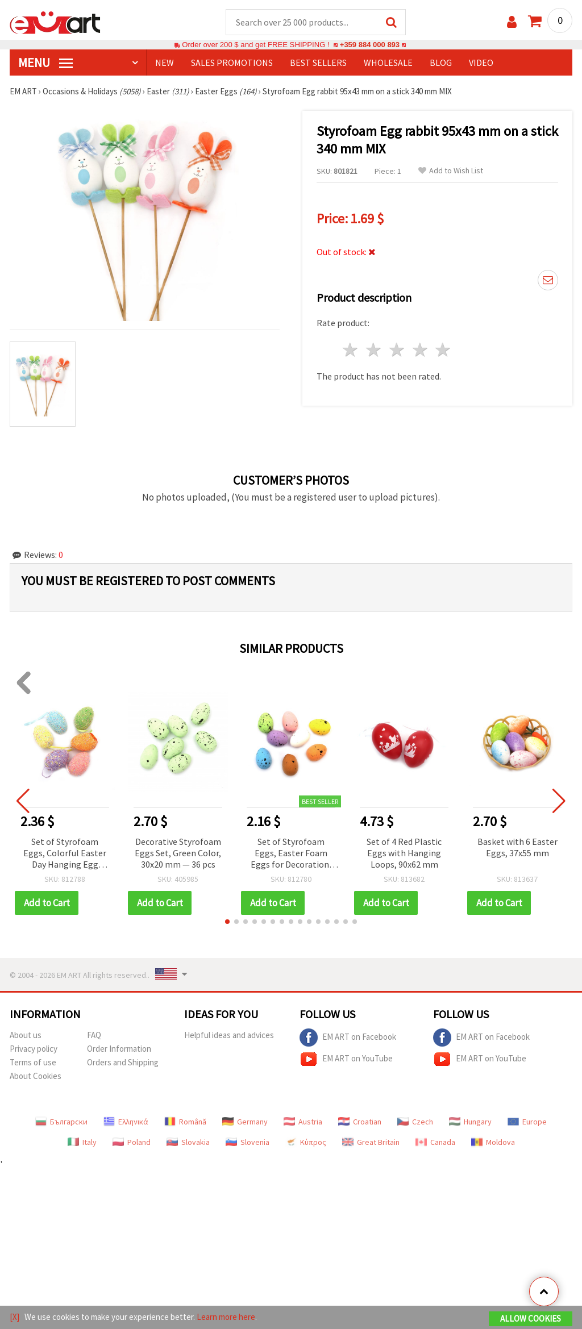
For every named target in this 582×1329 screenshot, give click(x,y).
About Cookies (35, 1076)
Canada (435, 1142)
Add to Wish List (450, 171)
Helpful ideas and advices (229, 1035)
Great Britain (371, 1142)
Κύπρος (305, 1142)
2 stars (374, 350)
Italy (82, 1143)
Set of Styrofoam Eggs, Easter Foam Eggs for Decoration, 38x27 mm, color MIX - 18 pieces (291, 854)
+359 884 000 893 (369, 45)
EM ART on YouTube (346, 1060)
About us (25, 1035)
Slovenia (247, 1143)
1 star (351, 350)
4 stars (420, 350)
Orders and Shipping (123, 1062)
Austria (303, 1122)
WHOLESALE (388, 63)
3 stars (397, 350)
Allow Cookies (530, 1318)
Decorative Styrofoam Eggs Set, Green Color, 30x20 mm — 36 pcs (178, 853)
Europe (527, 1122)
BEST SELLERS (318, 63)
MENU (45, 63)
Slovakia (188, 1143)
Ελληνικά (125, 1122)
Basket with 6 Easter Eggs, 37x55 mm (517, 847)
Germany (245, 1122)
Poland (132, 1143)
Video (481, 63)
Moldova (493, 1142)
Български (61, 1122)
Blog (441, 63)
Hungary (470, 1122)
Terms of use (33, 1062)
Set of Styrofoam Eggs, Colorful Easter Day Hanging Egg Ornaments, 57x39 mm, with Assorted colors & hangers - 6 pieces (64, 854)
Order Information (119, 1049)
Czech (415, 1122)
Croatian (359, 1122)
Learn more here (226, 1316)
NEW (164, 63)
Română (185, 1122)
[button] (227, 922)
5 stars (443, 350)
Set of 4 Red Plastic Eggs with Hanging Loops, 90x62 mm (404, 853)
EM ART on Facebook (348, 1038)
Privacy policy (33, 1049)
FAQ (94, 1035)
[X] (14, 1316)
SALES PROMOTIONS (232, 63)
